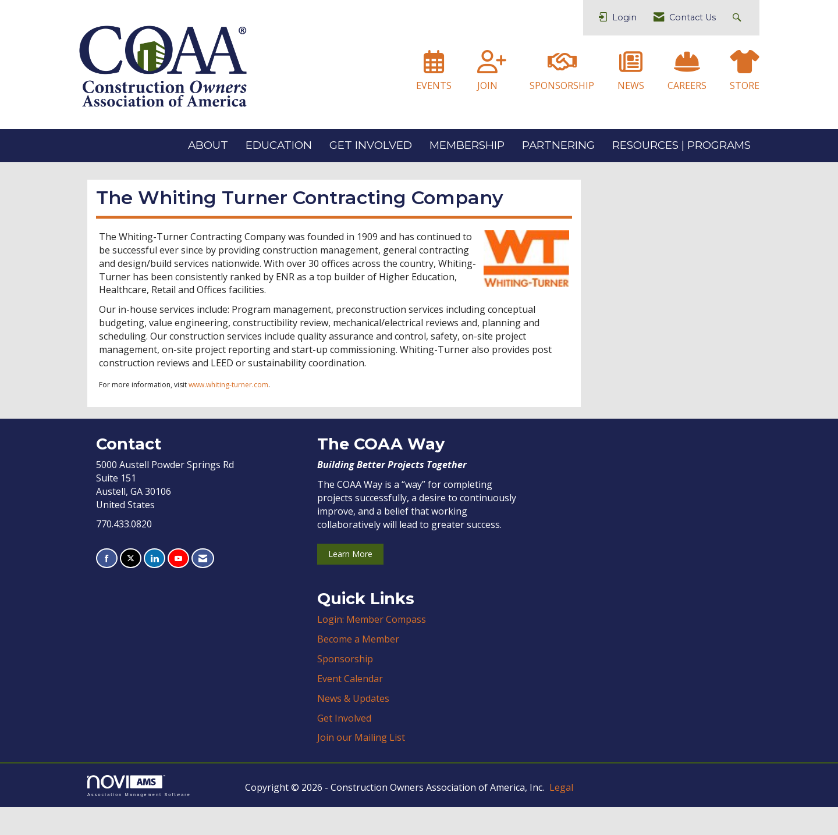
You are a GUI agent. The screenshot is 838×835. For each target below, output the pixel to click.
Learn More (350, 581)
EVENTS (434, 85)
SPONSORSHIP (562, 85)
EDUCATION (279, 145)
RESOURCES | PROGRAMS (681, 145)
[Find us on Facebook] (107, 586)
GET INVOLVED (370, 145)
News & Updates (353, 726)
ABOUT (208, 145)
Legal (561, 815)
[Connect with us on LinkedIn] (154, 586)
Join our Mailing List (361, 765)
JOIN (487, 85)
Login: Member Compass (371, 647)
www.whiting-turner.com (228, 413)
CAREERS (686, 85)
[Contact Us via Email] (202, 586)
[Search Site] (738, 17)
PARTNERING (558, 145)
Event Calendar (350, 706)
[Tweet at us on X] (130, 586)
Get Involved (344, 746)
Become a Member (358, 667)
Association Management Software (139, 814)
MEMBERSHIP (467, 145)
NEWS (630, 85)
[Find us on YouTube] (178, 586)
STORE (744, 85)
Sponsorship (345, 686)
